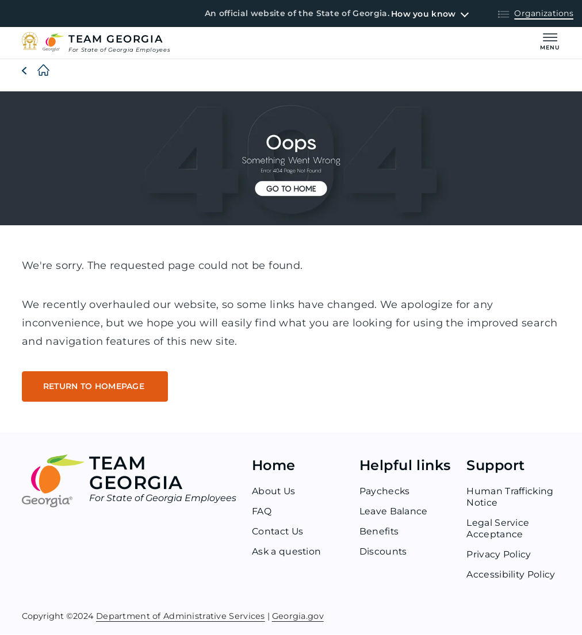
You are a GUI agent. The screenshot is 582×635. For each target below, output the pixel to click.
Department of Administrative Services (180, 616)
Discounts (383, 552)
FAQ (261, 511)
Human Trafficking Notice (510, 497)
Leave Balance (393, 511)
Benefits (379, 531)
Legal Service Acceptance (497, 529)
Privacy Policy (498, 554)
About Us (274, 491)
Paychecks (385, 491)
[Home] (34, 70)
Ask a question (287, 552)
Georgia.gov (298, 616)
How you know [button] (423, 14)
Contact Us (278, 531)
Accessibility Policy (511, 574)
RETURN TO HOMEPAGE (96, 387)
